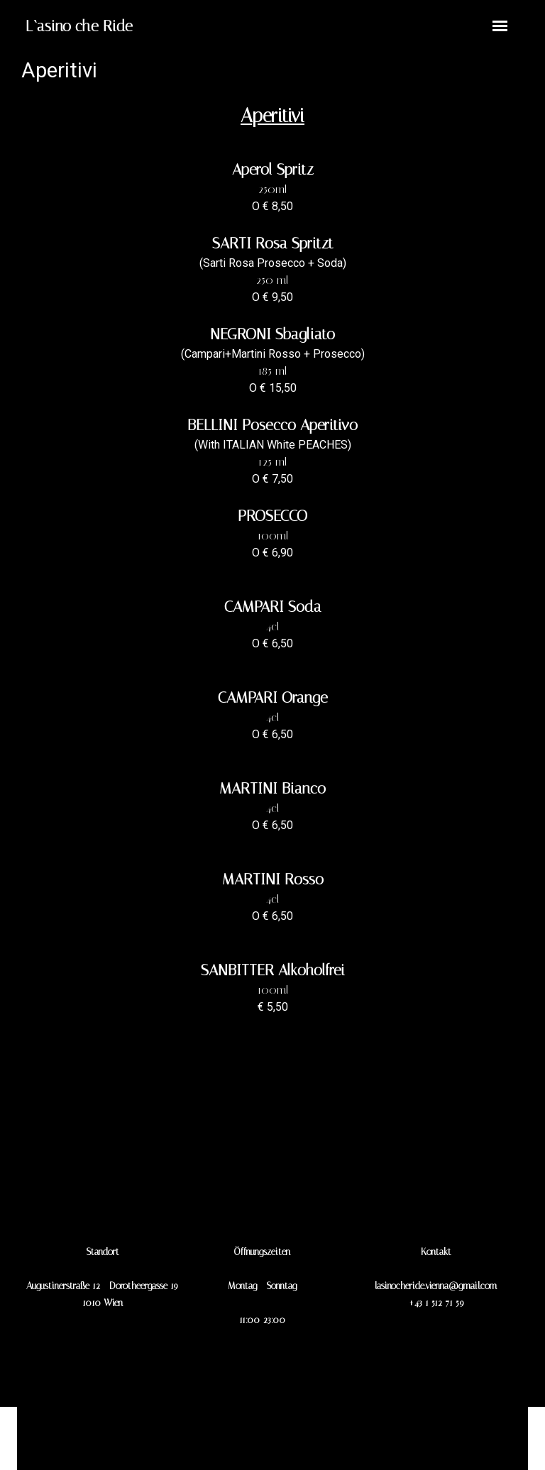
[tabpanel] (154, 26)
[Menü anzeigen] (500, 26)
